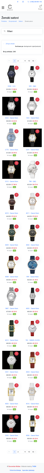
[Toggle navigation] (3, 7)
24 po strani (9, 44)
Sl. (34, 61)
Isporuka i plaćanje (28, 470)
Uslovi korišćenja (15, 470)
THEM (34, 466)
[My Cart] (40, 7)
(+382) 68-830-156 (35, 2)
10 (29, 61)
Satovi (21, 21)
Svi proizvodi (13, 21)
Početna (4, 21)
